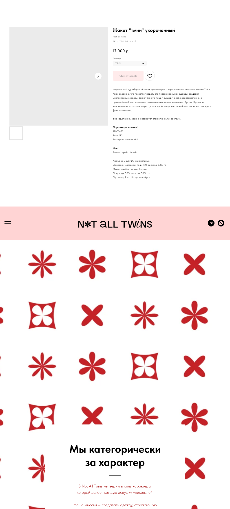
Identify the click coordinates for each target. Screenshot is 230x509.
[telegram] (211, 225)
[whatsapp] (221, 225)
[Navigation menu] (7, 223)
